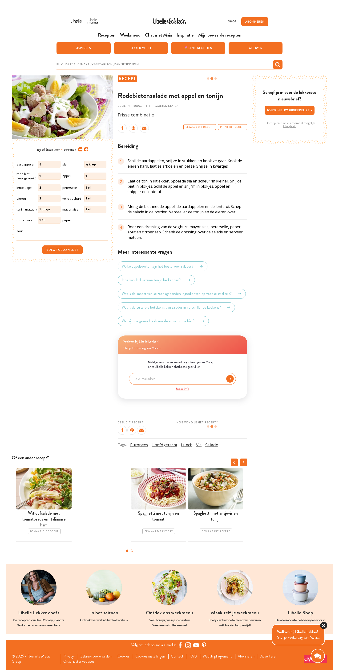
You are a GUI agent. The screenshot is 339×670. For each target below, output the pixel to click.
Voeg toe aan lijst (62, 250)
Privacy (68, 656)
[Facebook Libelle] (180, 645)
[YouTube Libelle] (196, 645)
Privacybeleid (289, 126)
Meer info (182, 388)
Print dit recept (232, 127)
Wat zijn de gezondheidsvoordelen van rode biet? (163, 321)
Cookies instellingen (150, 656)
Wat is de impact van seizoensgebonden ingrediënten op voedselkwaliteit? (182, 294)
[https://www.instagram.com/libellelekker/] (188, 645)
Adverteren (269, 656)
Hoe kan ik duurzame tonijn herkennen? (156, 280)
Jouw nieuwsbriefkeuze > (290, 110)
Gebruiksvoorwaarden (96, 656)
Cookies (124, 656)
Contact (177, 656)
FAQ (193, 656)
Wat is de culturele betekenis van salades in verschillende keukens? (176, 307)
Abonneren (246, 656)
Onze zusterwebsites (78, 661)
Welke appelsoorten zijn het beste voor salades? (162, 266)
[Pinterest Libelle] (204, 645)
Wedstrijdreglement (217, 656)
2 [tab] (132, 551)
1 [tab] (127, 551)
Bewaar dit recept (200, 127)
